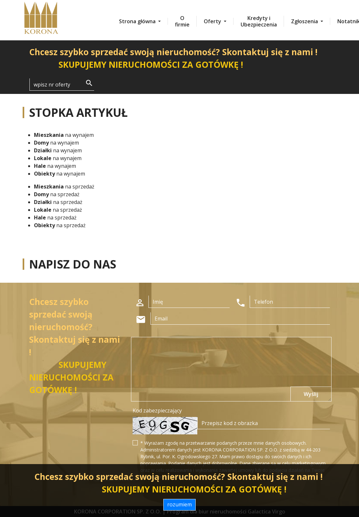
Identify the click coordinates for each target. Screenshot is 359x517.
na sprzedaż (64, 186)
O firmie (182, 21)
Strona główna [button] (138, 21)
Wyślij (311, 394)
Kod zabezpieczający (157, 410)
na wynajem (64, 134)
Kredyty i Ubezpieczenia (259, 21)
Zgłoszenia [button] (305, 21)
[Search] (61, 84)
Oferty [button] (213, 21)
